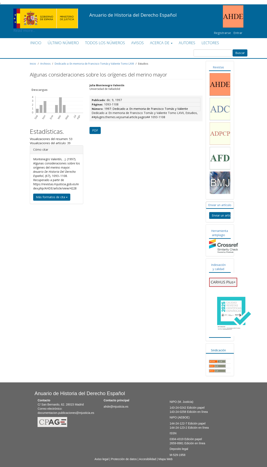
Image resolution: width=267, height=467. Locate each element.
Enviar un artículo (219, 205)
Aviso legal (101, 459)
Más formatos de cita (52, 197)
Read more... (45, 12)
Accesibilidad (147, 459)
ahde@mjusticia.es (116, 406)
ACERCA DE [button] (161, 42)
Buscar (240, 53)
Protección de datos (124, 459)
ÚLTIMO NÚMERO (63, 42)
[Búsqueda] (213, 52)
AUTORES (187, 42)
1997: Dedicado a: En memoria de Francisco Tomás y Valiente (146, 109)
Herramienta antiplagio (219, 233)
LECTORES (210, 42)
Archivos (45, 63)
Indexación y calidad (218, 267)
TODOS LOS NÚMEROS (105, 42)
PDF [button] (95, 130)
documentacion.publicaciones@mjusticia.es (66, 412)
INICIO (35, 42)
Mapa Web (165, 459)
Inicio (33, 63)
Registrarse (222, 33)
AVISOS (137, 42)
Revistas (218, 67)
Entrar (237, 33)
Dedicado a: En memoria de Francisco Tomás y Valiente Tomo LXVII (94, 63)
